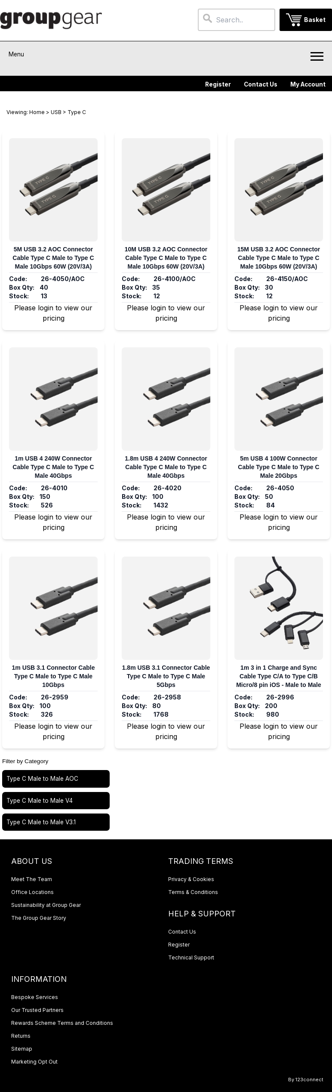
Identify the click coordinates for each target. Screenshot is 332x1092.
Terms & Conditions (193, 892)
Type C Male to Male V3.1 (41, 822)
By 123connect (305, 1080)
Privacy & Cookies (191, 879)
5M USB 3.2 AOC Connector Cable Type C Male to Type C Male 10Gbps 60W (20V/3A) (53, 258)
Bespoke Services (34, 997)
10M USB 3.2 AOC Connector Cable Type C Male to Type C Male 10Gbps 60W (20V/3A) (166, 258)
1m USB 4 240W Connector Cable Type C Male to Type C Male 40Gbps (53, 467)
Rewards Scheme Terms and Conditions (62, 1023)
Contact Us (260, 84)
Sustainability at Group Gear (46, 905)
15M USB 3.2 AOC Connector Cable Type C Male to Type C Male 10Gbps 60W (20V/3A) (278, 258)
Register (218, 84)
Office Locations (32, 892)
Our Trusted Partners (37, 1010)
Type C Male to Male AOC (42, 778)
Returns (21, 1036)
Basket (315, 19)
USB (56, 112)
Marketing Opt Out (34, 1061)
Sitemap (21, 1049)
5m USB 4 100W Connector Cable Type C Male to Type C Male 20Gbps (278, 467)
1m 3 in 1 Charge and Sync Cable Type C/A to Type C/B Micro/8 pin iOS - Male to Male (278, 676)
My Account (308, 84)
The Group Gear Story (38, 918)
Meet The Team (31, 879)
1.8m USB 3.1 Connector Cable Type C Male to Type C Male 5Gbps (166, 676)
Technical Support (191, 957)
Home (37, 112)
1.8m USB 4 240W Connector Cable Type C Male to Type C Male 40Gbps (166, 467)
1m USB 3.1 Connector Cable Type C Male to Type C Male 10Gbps (53, 676)
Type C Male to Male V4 (39, 800)
